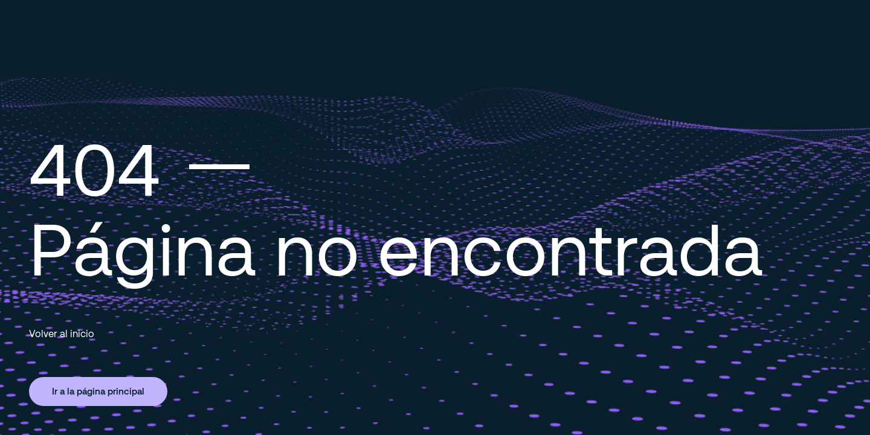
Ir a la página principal (98, 390)
